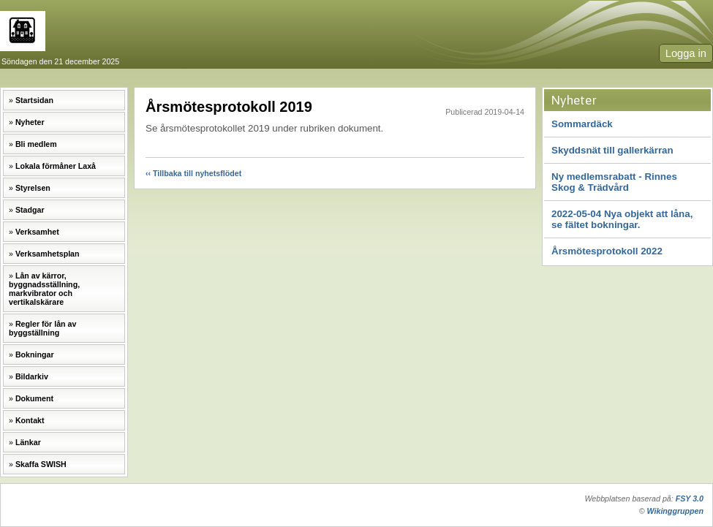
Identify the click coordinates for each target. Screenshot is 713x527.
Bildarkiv (31, 376)
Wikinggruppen (675, 511)
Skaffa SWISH (41, 464)
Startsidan (34, 100)
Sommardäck (582, 123)
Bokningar (34, 354)
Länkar (28, 442)
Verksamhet (37, 231)
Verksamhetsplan (47, 253)
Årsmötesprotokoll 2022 (607, 251)
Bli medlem (36, 144)
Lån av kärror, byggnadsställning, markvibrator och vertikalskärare (44, 288)
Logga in (685, 53)
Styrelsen (32, 187)
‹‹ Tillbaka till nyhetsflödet (193, 173)
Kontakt (30, 420)
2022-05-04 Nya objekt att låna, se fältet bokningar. (622, 219)
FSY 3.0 (689, 498)
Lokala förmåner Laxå (55, 166)
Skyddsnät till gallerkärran (612, 150)
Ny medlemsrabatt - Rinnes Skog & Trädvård (614, 182)
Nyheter (30, 122)
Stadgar (30, 209)
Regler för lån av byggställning (42, 328)
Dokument (34, 398)
